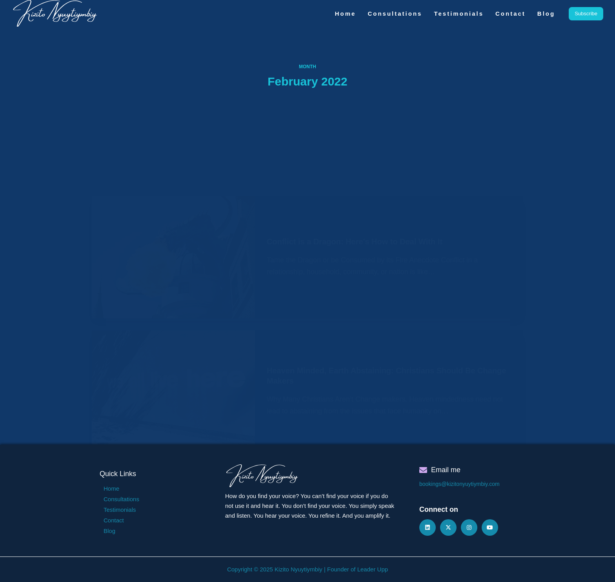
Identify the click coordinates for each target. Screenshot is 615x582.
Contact (510, 13)
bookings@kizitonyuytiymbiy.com (459, 484)
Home (345, 13)
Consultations (395, 13)
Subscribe (586, 13)
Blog (546, 13)
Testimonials (459, 13)
